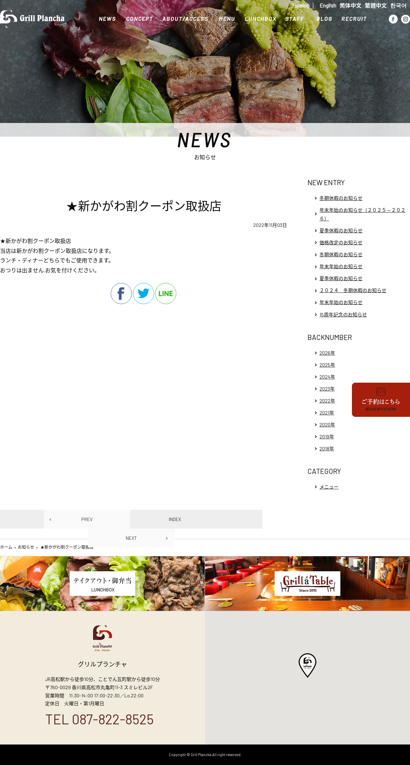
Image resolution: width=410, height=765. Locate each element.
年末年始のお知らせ (341, 266)
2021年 (326, 412)
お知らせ (26, 547)
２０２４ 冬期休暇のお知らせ (352, 290)
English (327, 5)
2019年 (326, 436)
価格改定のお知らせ (341, 242)
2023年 (327, 389)
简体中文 (350, 5)
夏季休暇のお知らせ (341, 230)
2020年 (327, 424)
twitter (143, 293)
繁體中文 (376, 5)
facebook (121, 293)
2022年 (327, 401)
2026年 (327, 353)
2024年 (327, 377)
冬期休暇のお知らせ (341, 198)
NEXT (131, 538)
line (165, 293)
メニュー (329, 487)
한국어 (398, 5)
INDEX (175, 519)
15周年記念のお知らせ (343, 314)
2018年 (326, 448)
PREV (87, 519)
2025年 (327, 365)
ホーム (6, 547)
